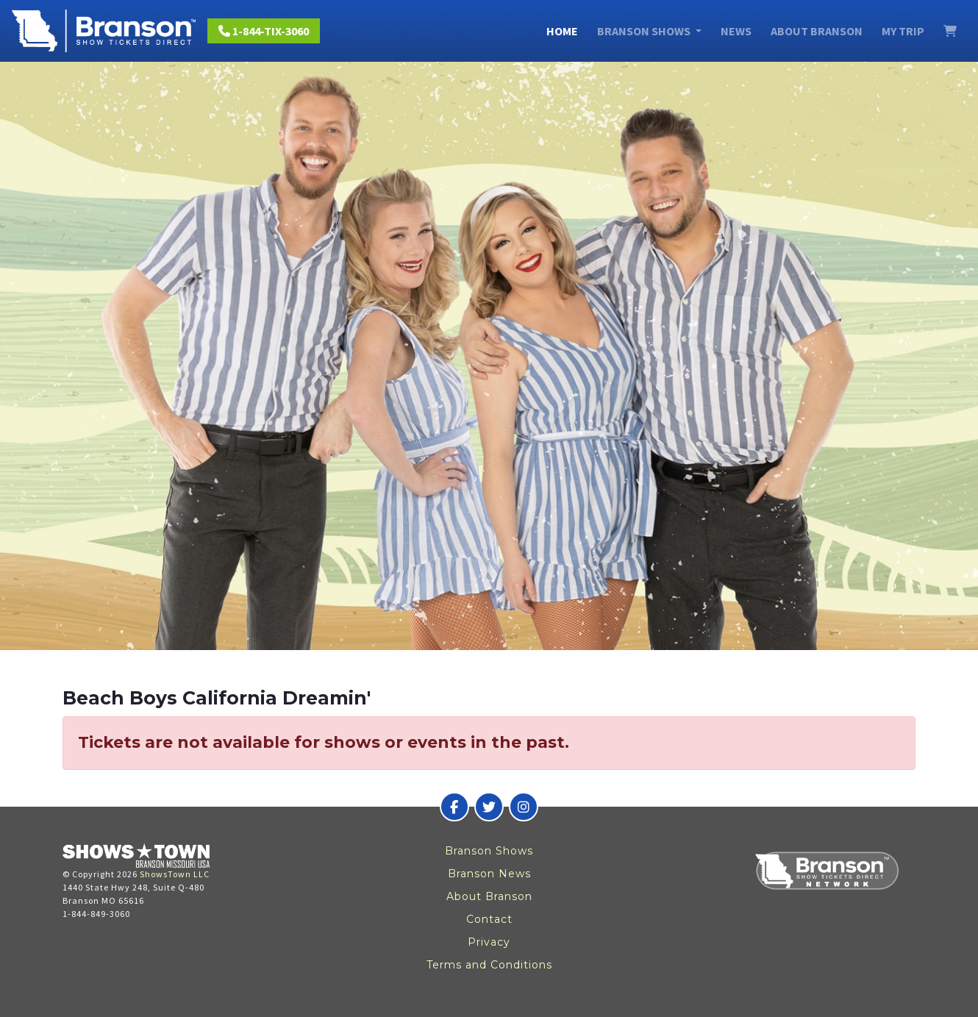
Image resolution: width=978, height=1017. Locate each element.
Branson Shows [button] (645, 31)
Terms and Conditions (489, 964)
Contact (489, 919)
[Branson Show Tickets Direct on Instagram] (523, 806)
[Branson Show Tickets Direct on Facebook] (454, 806)
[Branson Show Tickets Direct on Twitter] (489, 806)
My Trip (903, 31)
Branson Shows (489, 850)
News (736, 31)
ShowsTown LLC (175, 873)
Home (562, 31)
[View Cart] (950, 31)
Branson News (489, 873)
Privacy (489, 942)
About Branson (817, 31)
